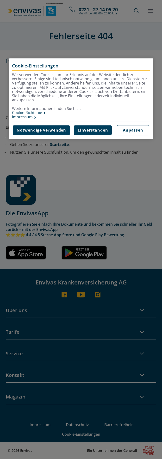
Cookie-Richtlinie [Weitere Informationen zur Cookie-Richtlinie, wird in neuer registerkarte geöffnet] (27, 113)
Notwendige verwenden (41, 130)
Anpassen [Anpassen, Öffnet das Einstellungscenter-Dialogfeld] (133, 130)
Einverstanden (93, 130)
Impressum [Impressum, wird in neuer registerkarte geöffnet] (22, 117)
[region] (81, 98)
